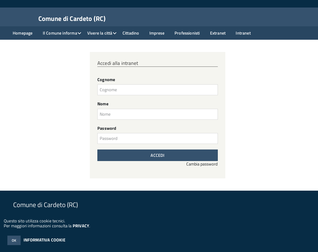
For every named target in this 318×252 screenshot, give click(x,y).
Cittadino (131, 33)
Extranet (218, 33)
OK (14, 240)
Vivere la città (99, 33)
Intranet (243, 33)
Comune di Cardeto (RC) (72, 18)
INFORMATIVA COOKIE (44, 240)
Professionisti (187, 33)
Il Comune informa (60, 33)
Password (106, 128)
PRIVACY (81, 226)
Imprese (156, 33)
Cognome (106, 80)
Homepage (22, 33)
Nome (102, 104)
